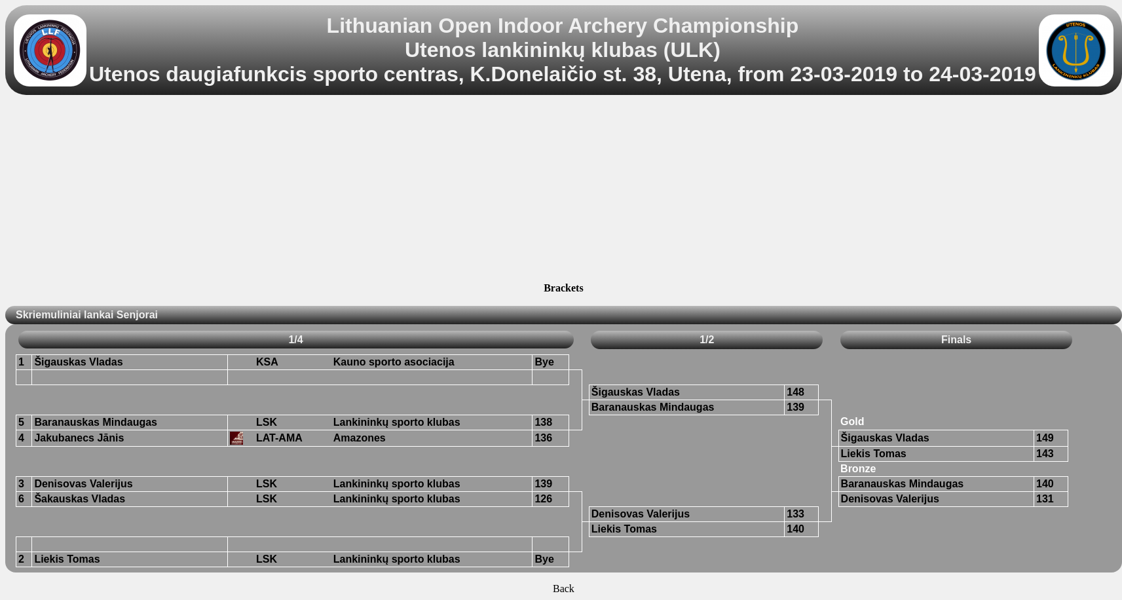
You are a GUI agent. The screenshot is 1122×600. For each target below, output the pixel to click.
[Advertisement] (563, 190)
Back (563, 588)
